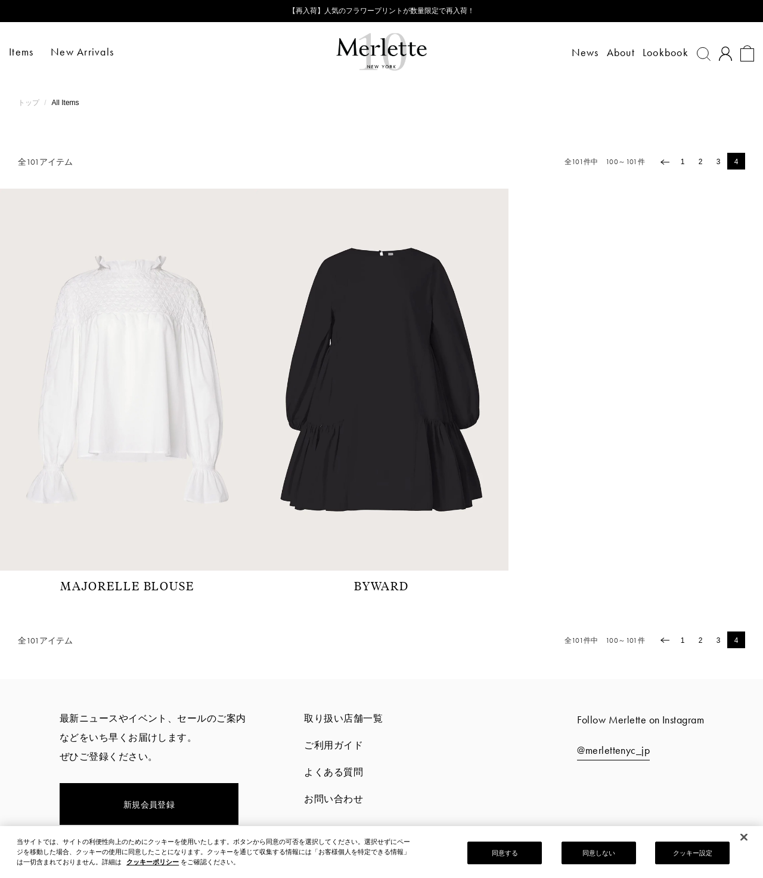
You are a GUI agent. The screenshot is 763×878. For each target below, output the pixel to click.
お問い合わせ (333, 799)
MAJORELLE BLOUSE (127, 585)
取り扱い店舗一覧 (343, 718)
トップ (29, 102)
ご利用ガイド (333, 745)
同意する (505, 855)
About (612, 52)
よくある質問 (333, 772)
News (576, 52)
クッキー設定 (693, 855)
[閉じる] (744, 841)
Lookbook (657, 52)
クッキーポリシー (152, 865)
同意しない (599, 855)
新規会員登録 (149, 804)
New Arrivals (91, 51)
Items (30, 51)
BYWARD (381, 585)
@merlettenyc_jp (613, 750)
